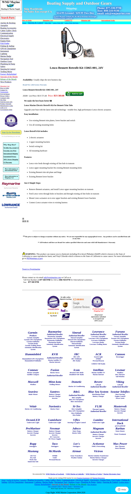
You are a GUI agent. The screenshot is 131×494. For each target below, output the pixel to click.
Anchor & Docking (13, 480)
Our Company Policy (55, 486)
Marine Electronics (99, 478)
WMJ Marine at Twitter (94, 474)
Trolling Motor (124, 482)
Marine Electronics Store (111, 474)
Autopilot (23, 480)
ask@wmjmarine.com (52, 277)
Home (24, 23)
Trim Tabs (48, 23)
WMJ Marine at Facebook (55, 474)
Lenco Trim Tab (58, 23)
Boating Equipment (83, 478)
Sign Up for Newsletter (11, 132)
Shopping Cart (78, 486)
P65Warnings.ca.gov (35, 258)
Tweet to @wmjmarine (31, 269)
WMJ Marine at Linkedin (75, 474)
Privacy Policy (67, 486)
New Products (92, 484)
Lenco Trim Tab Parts (72, 23)
